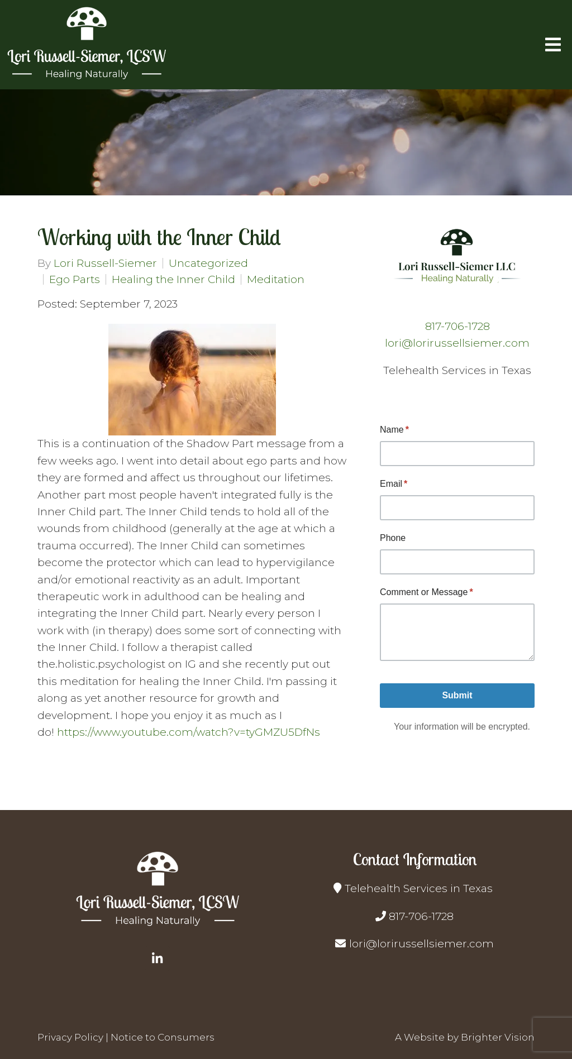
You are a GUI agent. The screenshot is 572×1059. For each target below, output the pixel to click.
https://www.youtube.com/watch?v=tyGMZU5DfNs (188, 732)
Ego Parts (74, 279)
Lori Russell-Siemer (105, 263)
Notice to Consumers (162, 1037)
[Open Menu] (553, 45)
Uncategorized (208, 263)
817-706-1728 (457, 326)
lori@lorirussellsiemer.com (457, 343)
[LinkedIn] (157, 958)
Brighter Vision (498, 1037)
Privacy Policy (70, 1037)
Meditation (275, 279)
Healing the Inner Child (173, 279)
